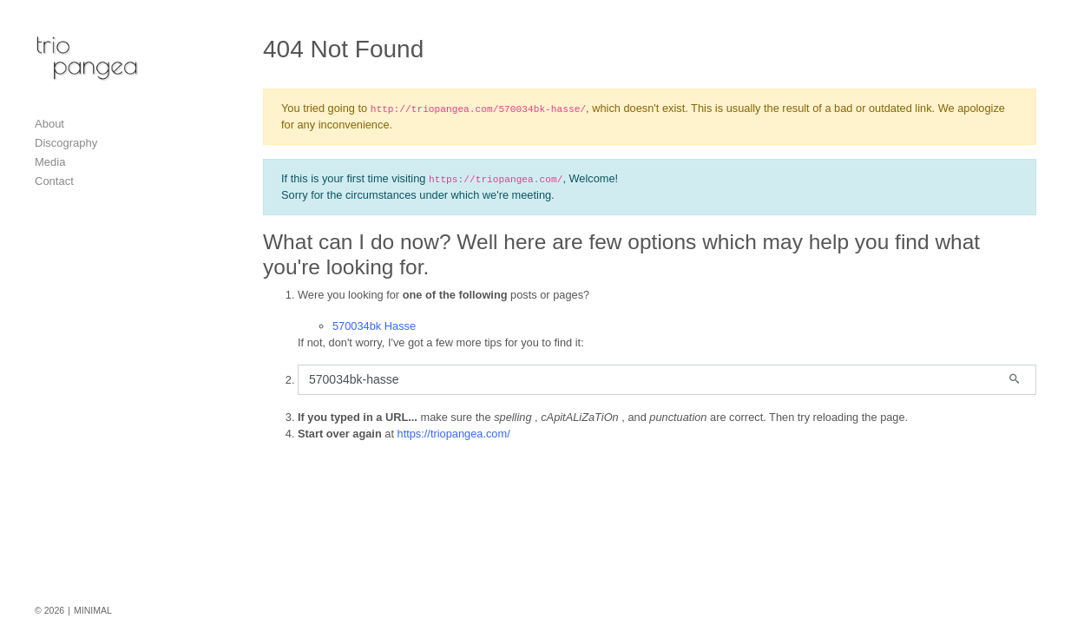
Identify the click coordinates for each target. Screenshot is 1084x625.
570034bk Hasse (374, 325)
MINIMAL (93, 610)
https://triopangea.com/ (453, 433)
